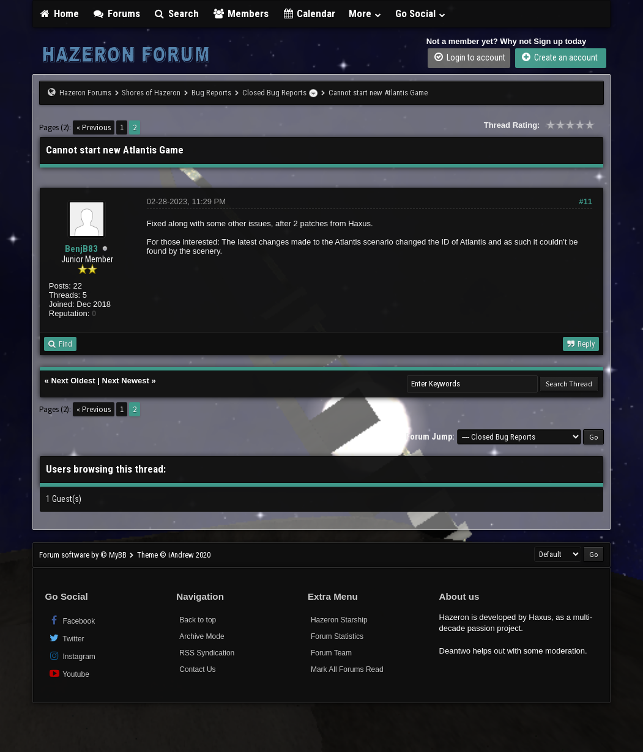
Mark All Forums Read (347, 669)
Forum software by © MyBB (83, 554)
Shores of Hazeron (151, 92)
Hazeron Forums (85, 92)
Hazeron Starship (339, 620)
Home (59, 13)
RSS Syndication (206, 653)
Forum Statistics (337, 636)
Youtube (68, 673)
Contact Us (197, 669)
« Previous (93, 127)
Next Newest (125, 380)
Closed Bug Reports (274, 92)
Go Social (420, 13)
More (365, 13)
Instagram (71, 656)
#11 (585, 201)
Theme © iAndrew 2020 (173, 554)
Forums (116, 13)
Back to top (197, 620)
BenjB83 (81, 248)
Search (176, 13)
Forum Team (331, 653)
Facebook (71, 620)
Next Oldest (73, 380)
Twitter (66, 638)
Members (240, 13)
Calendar (309, 13)
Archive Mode (201, 636)
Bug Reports (211, 92)
